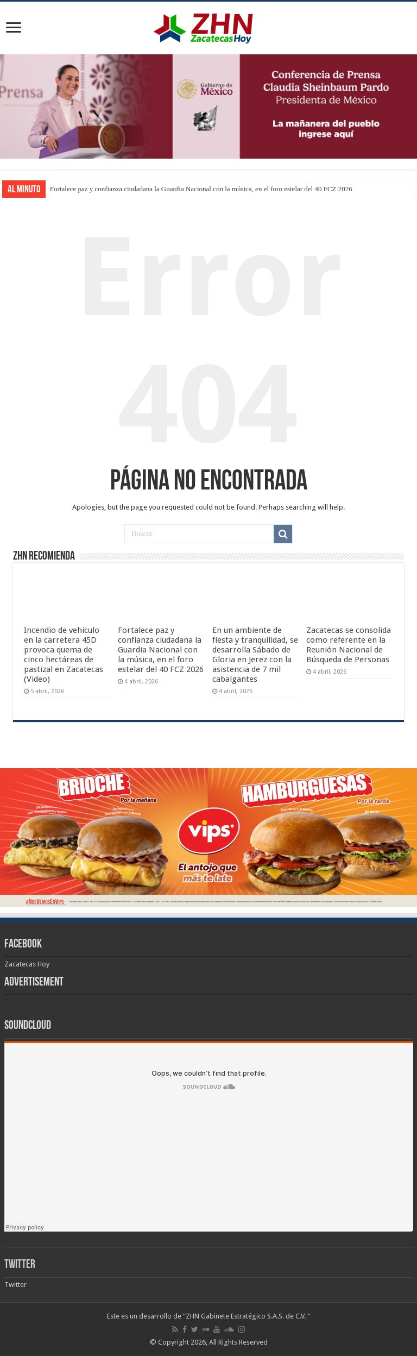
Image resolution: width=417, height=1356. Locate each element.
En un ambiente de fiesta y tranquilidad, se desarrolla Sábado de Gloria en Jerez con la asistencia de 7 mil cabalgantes (255, 654)
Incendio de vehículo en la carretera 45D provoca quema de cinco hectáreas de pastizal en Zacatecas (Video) (63, 654)
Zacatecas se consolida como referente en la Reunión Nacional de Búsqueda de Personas (348, 644)
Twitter (19, 1265)
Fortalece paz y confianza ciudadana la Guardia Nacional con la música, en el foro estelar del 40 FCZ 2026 (201, 189)
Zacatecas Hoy (26, 964)
